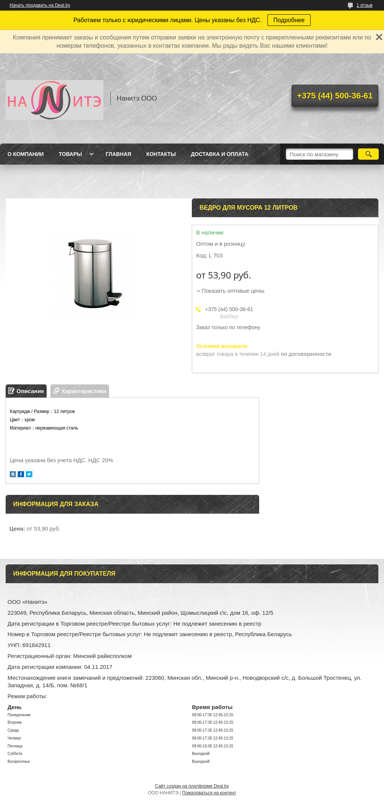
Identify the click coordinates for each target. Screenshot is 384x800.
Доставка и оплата (219, 154)
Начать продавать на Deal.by (40, 5)
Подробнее (289, 20)
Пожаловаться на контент (209, 792)
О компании (26, 154)
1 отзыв (364, 5)
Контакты (161, 154)
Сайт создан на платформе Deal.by (192, 786)
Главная (118, 154)
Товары (70, 154)
